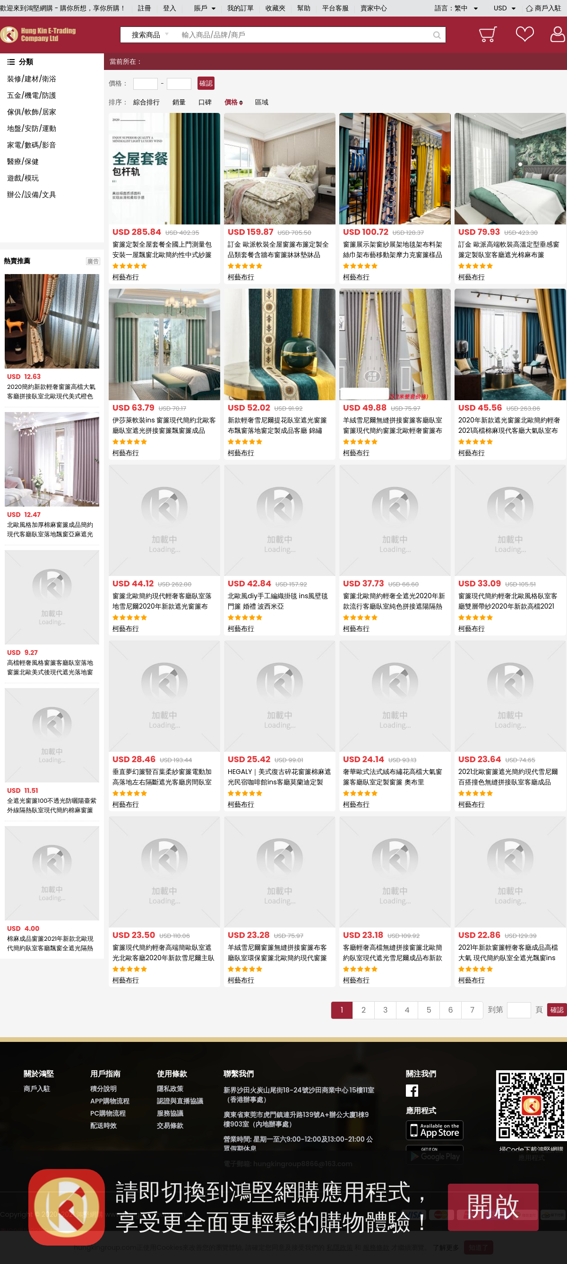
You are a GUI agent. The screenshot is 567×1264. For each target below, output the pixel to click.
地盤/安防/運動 (31, 128)
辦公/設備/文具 (31, 194)
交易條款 (170, 1125)
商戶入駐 (548, 8)
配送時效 (103, 1125)
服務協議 (170, 1113)
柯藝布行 (125, 277)
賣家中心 (374, 8)
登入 (169, 8)
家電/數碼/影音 (31, 145)
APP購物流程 (109, 1101)
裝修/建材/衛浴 (31, 79)
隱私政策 (170, 1088)
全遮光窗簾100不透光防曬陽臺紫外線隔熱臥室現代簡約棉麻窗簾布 (52, 805)
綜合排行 (146, 102)
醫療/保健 (23, 161)
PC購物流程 (108, 1113)
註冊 (144, 8)
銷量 (179, 102)
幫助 (303, 8)
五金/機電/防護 (31, 95)
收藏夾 (275, 8)
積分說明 (103, 1088)
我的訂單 (240, 8)
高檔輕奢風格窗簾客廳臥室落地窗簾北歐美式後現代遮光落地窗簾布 (50, 667)
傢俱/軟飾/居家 (31, 112)
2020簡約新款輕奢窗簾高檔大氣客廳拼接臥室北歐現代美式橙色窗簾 (51, 391)
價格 (231, 102)
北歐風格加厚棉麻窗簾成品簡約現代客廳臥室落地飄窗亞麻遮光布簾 (50, 529)
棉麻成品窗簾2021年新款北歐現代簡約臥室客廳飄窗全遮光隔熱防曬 (50, 943)
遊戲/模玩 (23, 178)
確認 (206, 83)
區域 (261, 102)
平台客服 (335, 8)
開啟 (493, 1206)
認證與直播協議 (180, 1101)
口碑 (205, 102)
